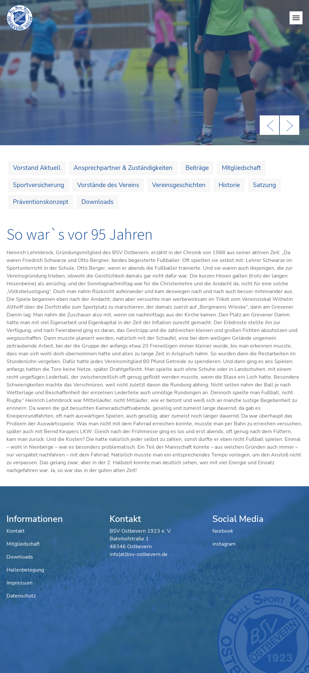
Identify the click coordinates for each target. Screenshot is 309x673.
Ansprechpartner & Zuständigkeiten (123, 168)
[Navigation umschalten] (296, 17)
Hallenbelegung (25, 569)
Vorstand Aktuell (37, 168)
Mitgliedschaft (241, 168)
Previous (269, 125)
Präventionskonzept (40, 202)
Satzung (264, 185)
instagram (224, 544)
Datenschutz (21, 595)
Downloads (97, 202)
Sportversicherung (38, 185)
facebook (222, 531)
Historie (229, 185)
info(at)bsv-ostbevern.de (139, 554)
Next (289, 125)
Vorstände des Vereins (108, 185)
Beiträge (197, 168)
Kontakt (15, 531)
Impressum (19, 582)
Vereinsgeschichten (179, 185)
